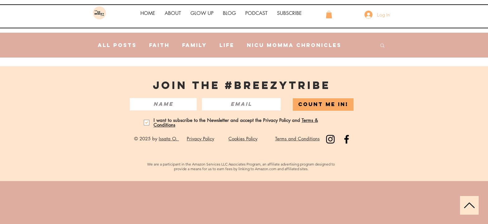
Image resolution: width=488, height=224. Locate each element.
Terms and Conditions (297, 139)
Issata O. (169, 139)
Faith (159, 45)
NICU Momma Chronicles (294, 45)
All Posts (117, 45)
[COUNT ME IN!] (323, 104)
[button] (173, 13)
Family (194, 45)
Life (226, 45)
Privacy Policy (200, 139)
